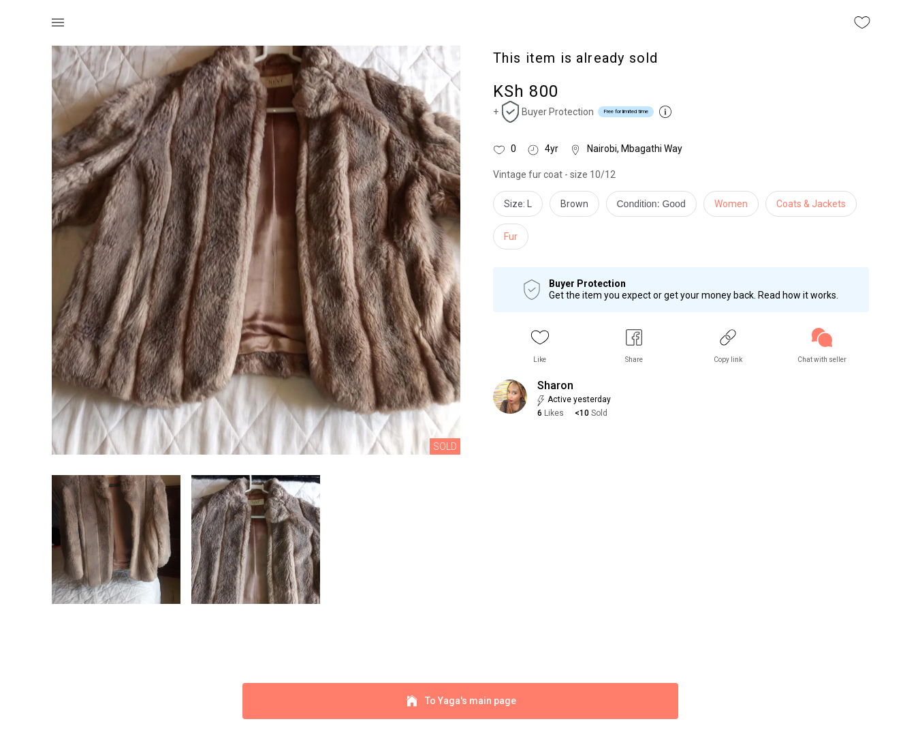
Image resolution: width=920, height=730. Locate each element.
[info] (654, 207)
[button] (540, 346)
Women (731, 203)
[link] (821, 346)
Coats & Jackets (811, 203)
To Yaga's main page (460, 701)
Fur (511, 236)
